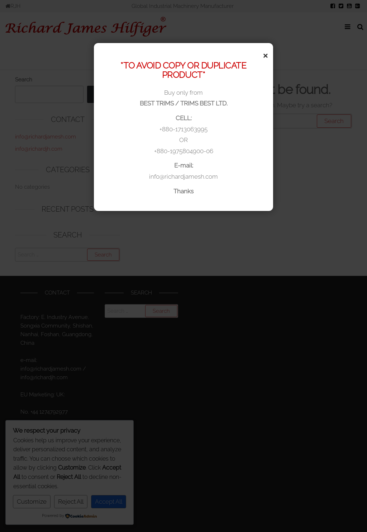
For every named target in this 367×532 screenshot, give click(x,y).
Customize (32, 501)
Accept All (108, 501)
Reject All (71, 501)
